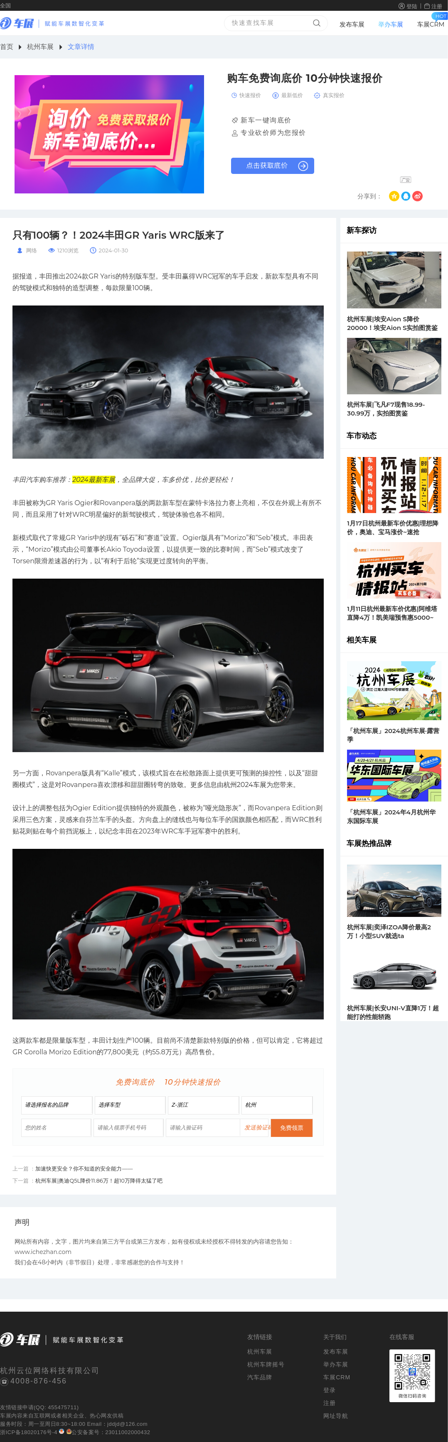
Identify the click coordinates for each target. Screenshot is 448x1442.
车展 (5, 1416)
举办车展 (390, 24)
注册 (436, 6)
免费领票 (291, 1127)
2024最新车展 (93, 480)
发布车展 (352, 24)
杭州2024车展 (245, 785)
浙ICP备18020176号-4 (28, 1432)
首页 (6, 47)
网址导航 (335, 1416)
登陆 (411, 6)
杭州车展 (40, 47)
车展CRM (431, 24)
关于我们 (335, 1337)
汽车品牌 (259, 1377)
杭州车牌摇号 (266, 1364)
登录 (329, 1390)
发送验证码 (258, 1127)
